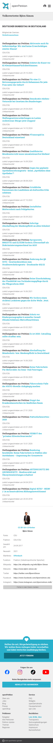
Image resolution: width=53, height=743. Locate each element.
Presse (5, 706)
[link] (49, 6)
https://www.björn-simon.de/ (25, 569)
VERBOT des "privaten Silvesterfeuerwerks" (22, 435)
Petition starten (8, 722)
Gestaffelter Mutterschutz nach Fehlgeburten (21, 208)
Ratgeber (5, 717)
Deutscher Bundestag (15, 26)
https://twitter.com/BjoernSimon (27, 573)
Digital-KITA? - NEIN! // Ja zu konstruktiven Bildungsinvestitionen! (26, 490)
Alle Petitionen (8, 720)
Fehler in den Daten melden (28, 587)
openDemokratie (35, 704)
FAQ (30, 698)
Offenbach (18, 556)
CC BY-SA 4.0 (23, 527)
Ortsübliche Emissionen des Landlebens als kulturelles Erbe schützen (25, 190)
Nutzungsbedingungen (38, 722)
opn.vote (32, 709)
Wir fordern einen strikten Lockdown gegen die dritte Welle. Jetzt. (25, 299)
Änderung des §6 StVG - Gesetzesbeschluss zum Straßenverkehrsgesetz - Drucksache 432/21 (24, 262)
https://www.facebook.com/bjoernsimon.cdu (32, 578)
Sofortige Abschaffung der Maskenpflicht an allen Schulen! (26, 224)
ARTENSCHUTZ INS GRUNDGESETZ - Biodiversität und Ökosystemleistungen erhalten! (25, 472)
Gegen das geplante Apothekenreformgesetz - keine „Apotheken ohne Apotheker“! (26, 171)
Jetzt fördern (26, 656)
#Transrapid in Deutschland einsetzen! (23, 136)
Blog (4, 704)
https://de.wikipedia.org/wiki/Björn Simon (31, 564)
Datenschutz (34, 725)
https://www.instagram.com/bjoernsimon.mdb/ (33, 582)
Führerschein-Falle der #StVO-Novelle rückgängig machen (25, 385)
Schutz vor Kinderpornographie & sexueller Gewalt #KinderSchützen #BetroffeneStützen (21, 317)
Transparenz (34, 720)
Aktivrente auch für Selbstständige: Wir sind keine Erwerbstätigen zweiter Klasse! (25, 46)
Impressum (33, 727)
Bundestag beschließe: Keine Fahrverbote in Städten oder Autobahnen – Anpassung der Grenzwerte (24, 453)
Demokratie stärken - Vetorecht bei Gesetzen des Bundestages (26, 100)
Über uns (5, 698)
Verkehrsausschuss (10, 35)
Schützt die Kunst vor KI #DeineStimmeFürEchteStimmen (26, 64)
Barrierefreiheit (34, 730)
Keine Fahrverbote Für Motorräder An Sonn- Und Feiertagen (25, 368)
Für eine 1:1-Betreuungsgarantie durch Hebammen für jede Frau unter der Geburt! (25, 82)
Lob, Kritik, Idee (35, 717)
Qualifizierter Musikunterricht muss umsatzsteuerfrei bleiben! (25, 152)
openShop (6, 709)
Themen (5, 725)
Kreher (32, 527)
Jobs (4, 701)
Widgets (32, 701)
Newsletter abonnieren (26, 685)
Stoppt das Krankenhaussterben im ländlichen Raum (22, 401)
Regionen (6, 727)
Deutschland (38, 26)
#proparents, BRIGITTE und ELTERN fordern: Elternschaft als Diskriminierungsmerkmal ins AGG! (25, 242)
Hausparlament (35, 706)
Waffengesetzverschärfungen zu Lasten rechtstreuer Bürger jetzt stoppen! (21, 119)
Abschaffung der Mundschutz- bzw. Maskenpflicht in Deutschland (25, 351)
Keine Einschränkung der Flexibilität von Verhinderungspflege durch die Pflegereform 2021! (26, 281)
